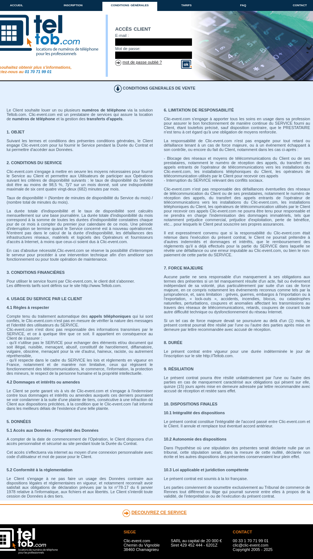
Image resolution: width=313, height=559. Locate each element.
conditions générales (129, 4)
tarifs (186, 4)
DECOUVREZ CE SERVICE (158, 512)
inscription (73, 4)
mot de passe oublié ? (142, 62)
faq (243, 4)
